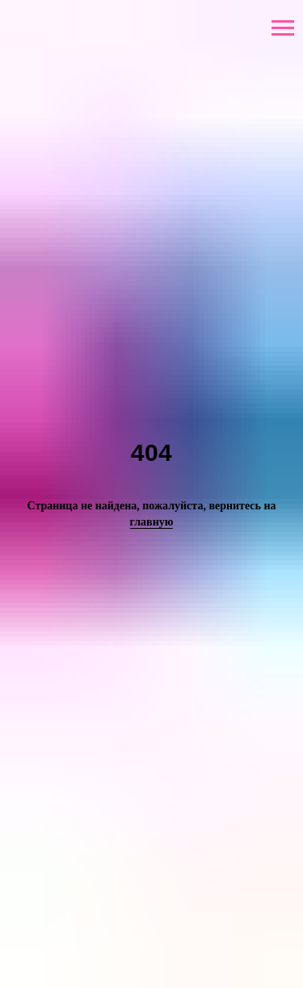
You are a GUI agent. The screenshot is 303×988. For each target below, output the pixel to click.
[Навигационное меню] (282, 28)
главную (152, 522)
